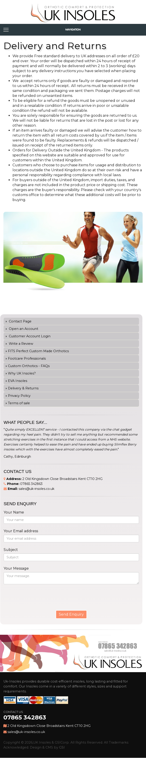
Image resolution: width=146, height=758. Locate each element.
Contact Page (19, 321)
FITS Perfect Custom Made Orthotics (38, 351)
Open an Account (23, 329)
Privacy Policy (19, 396)
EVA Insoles (17, 381)
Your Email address (21, 531)
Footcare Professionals (27, 358)
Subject (11, 550)
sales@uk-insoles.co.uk (36, 489)
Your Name (14, 512)
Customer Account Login (29, 336)
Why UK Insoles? (22, 373)
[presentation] (31, 595)
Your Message (16, 568)
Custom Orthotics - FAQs (29, 366)
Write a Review (20, 344)
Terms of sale (19, 403)
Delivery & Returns (23, 388)
